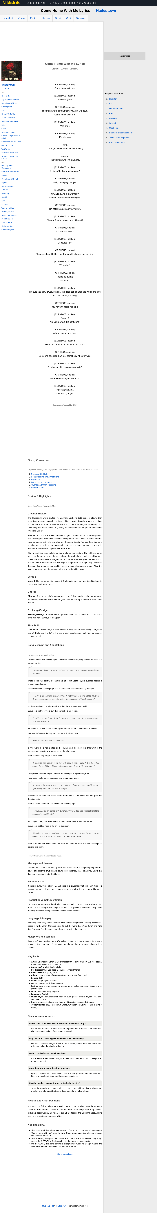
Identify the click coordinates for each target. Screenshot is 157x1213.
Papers (4, 183)
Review (46, 18)
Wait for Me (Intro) (7, 230)
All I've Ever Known (8, 118)
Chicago (113, 118)
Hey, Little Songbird (8, 132)
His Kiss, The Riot (7, 212)
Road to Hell (5, 96)
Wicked (112, 123)
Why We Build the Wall (9, 153)
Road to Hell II (6, 222)
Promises (4, 204)
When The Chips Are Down (11, 142)
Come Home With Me (9, 103)
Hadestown (106, 10)
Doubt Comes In (7, 219)
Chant (3, 129)
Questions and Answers (41, 482)
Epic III (3, 201)
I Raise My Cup (6, 226)
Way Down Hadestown (9, 121)
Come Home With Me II (9, 179)
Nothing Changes (7, 186)
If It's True (4, 190)
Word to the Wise (7, 208)
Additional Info (37, 487)
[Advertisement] (51, 42)
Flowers (4, 175)
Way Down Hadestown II (10, 172)
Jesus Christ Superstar (119, 137)
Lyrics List (8, 18)
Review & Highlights (40, 474)
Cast (68, 18)
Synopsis (80, 18)
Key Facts (35, 479)
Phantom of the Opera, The (121, 133)
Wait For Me (5, 149)
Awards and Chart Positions (43, 485)
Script (58, 18)
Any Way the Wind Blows (10, 100)
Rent (111, 113)
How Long (5, 193)
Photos (33, 18)
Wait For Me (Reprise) (9, 215)
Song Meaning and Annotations (45, 477)
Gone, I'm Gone (7, 145)
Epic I (3, 110)
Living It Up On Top (8, 114)
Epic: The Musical (117, 142)
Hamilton (113, 99)
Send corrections (65, 1154)
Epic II (3, 125)
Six (110, 104)
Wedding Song (6, 107)
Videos (21, 18)
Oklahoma (113, 128)
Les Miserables (116, 108)
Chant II (4, 197)
